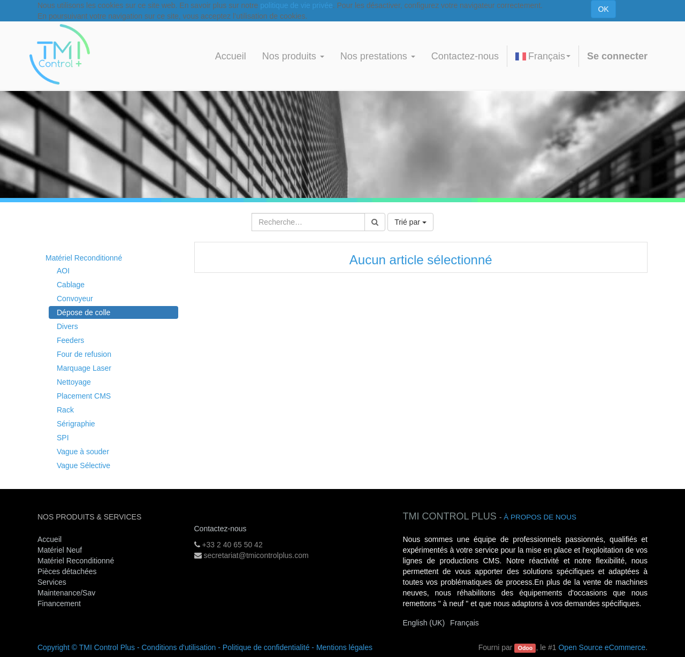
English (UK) (424, 622)
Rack (65, 410)
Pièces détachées (67, 571)
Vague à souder (83, 451)
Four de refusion (84, 354)
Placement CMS (84, 396)
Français (542, 56)
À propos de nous (540, 517)
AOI (63, 270)
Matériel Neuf (59, 550)
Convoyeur (75, 298)
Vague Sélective (83, 465)
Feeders (70, 340)
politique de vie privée (296, 5)
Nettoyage (74, 382)
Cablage (71, 284)
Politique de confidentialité (266, 647)
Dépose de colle (83, 312)
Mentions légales (344, 647)
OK (603, 9)
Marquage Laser (84, 368)
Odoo (525, 648)
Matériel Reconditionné (83, 258)
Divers (67, 326)
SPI (63, 437)
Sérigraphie (76, 423)
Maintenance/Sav (66, 593)
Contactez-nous (220, 528)
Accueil (49, 539)
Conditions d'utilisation (178, 647)
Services (52, 582)
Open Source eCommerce (601, 647)
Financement (59, 603)
